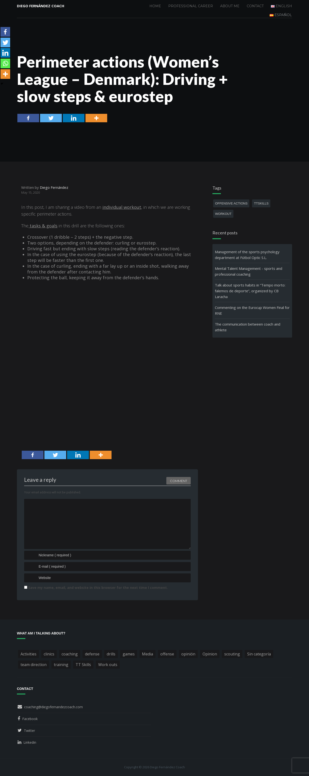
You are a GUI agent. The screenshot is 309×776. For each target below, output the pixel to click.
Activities (28, 654)
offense (167, 654)
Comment (178, 480)
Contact (255, 6)
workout (223, 214)
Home (155, 6)
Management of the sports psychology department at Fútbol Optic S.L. (247, 254)
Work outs (107, 664)
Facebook (30, 718)
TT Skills (83, 664)
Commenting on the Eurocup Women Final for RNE (252, 310)
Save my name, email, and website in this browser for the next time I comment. (98, 587)
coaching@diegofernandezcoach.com (53, 707)
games (129, 654)
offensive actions (231, 203)
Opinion (210, 654)
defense (92, 654)
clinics (49, 654)
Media (147, 654)
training (61, 664)
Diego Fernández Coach (40, 6)
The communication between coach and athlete (247, 327)
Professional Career (190, 6)
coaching (70, 654)
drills (111, 654)
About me (229, 6)
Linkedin (29, 742)
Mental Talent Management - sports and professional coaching (248, 271)
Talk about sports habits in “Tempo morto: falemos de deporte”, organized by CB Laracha (250, 291)
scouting (232, 654)
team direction (34, 664)
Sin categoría (259, 654)
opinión (188, 654)
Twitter (29, 730)
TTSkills (261, 203)
